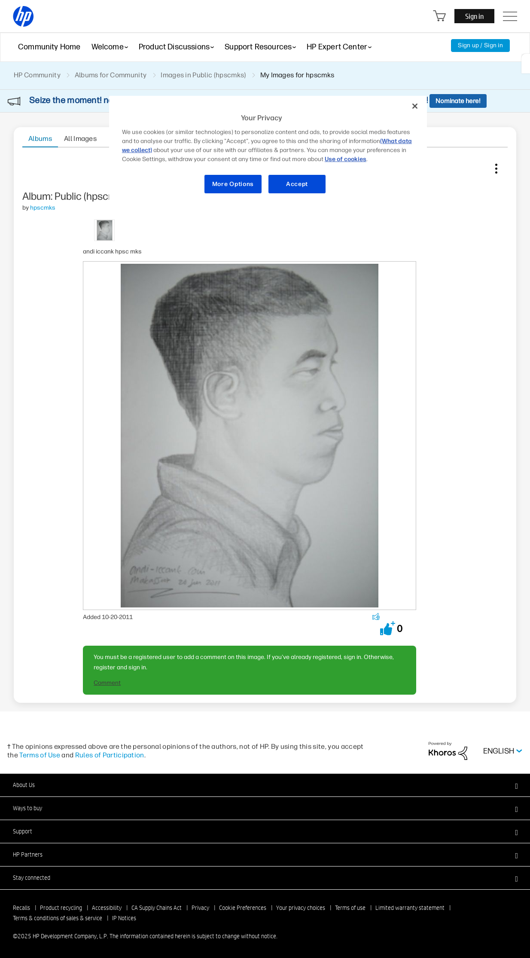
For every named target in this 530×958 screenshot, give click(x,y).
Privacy (200, 908)
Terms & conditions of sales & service (57, 918)
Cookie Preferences (242, 908)
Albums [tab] (40, 138)
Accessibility (107, 908)
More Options (233, 184)
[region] (268, 150)
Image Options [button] (496, 167)
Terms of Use (39, 755)
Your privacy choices (300, 908)
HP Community (37, 75)
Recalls (21, 908)
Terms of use (350, 908)
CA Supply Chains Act (156, 908)
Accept (297, 184)
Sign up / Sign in (480, 45)
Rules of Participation (109, 755)
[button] (387, 628)
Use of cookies (345, 159)
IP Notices (124, 918)
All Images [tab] (80, 138)
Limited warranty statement (410, 908)
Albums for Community (110, 75)
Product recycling (61, 908)
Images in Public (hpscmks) (203, 75)
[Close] (414, 106)
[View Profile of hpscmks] (42, 207)
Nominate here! (458, 101)
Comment (107, 682)
